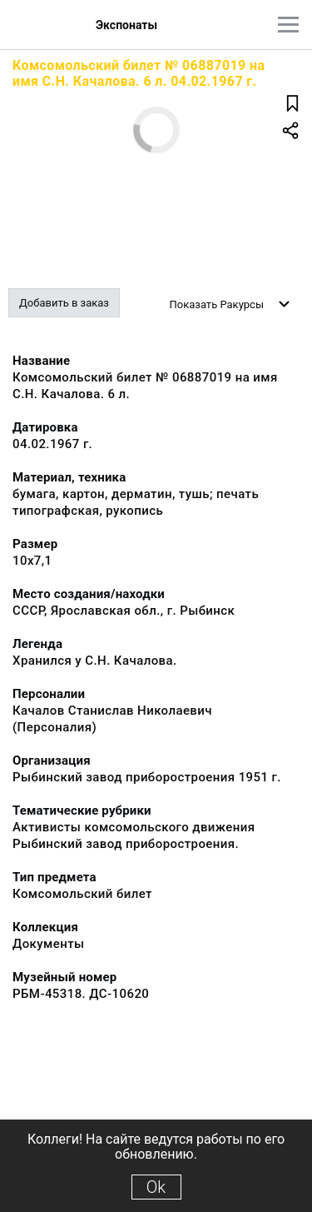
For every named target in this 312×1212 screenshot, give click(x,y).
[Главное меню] (288, 24)
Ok (156, 1187)
